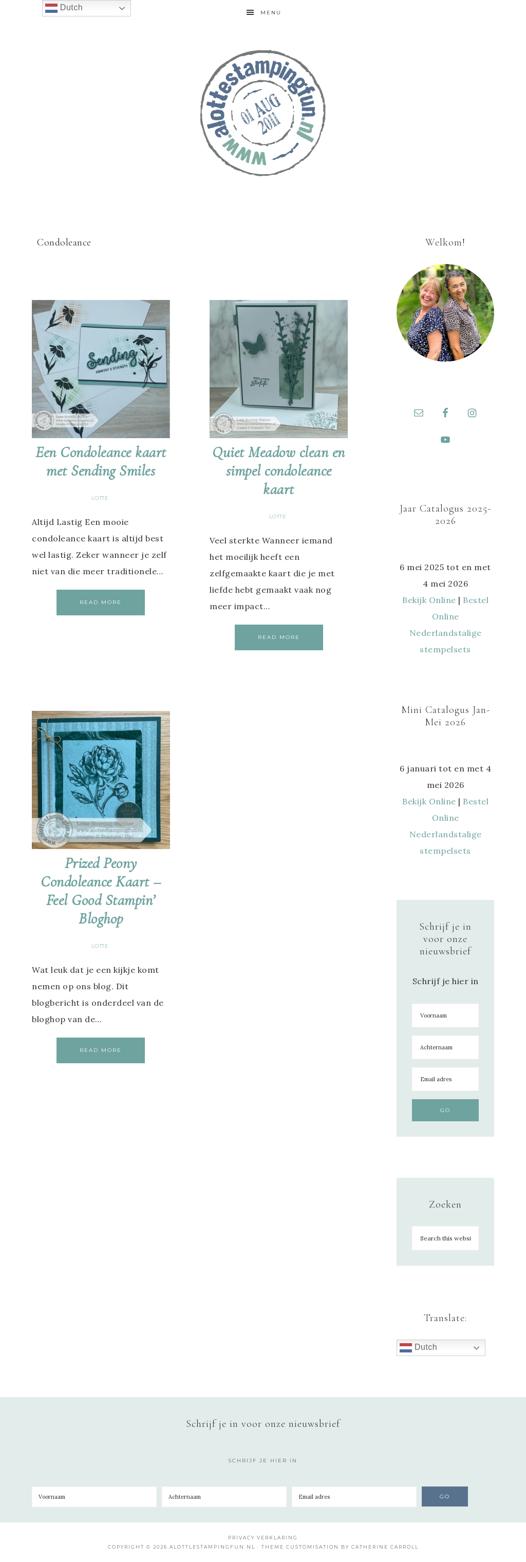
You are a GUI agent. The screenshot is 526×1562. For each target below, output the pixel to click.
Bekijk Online (429, 600)
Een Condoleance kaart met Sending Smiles (100, 461)
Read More (101, 602)
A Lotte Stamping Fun (263, 113)
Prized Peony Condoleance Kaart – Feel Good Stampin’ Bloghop (101, 891)
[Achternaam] (445, 1047)
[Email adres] (445, 1079)
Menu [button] (270, 12)
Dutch (418, 1348)
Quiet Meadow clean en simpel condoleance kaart (278, 471)
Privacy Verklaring (263, 1537)
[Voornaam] (445, 1015)
